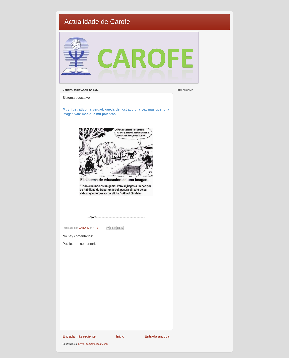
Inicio (120, 336)
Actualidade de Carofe (97, 21)
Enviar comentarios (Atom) (93, 344)
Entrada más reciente (79, 336)
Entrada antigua (157, 336)
